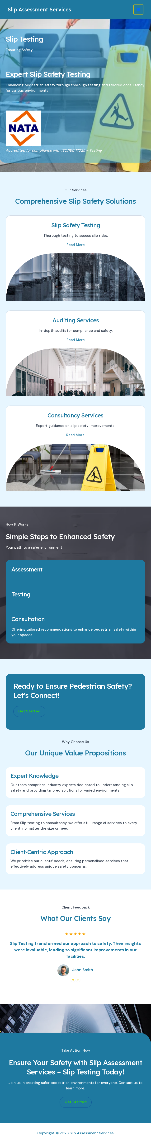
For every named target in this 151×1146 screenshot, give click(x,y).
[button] (29, 711)
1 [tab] (73, 979)
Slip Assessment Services (41, 9)
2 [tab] (78, 979)
